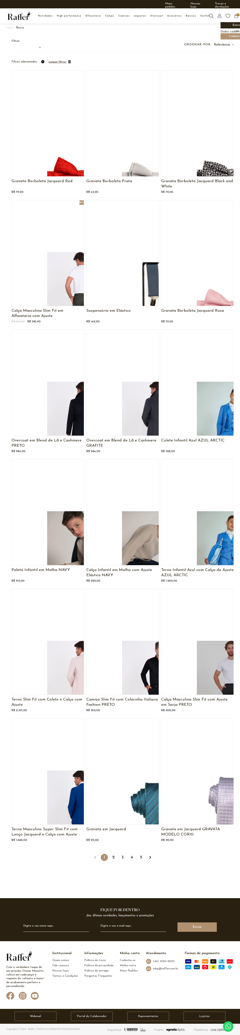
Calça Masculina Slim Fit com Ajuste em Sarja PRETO (194, 702)
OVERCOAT (156, 16)
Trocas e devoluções (222, 5)
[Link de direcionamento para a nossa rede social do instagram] (23, 996)
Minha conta (128, 965)
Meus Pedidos (129, 970)
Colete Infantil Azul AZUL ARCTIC (193, 440)
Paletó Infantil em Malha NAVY (40, 570)
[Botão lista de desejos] (228, 16)
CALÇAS (109, 16)
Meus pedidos (170, 5)
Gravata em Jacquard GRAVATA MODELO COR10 (190, 832)
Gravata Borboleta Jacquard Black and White (197, 183)
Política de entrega (96, 970)
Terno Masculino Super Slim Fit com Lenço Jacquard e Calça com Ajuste (44, 832)
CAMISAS (124, 16)
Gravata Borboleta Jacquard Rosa (192, 311)
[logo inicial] (19, 16)
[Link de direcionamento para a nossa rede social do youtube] (35, 996)
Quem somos (60, 960)
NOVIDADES (45, 16)
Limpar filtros (57, 62)
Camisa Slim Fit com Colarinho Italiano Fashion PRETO (122, 702)
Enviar (197, 927)
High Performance (69, 16)
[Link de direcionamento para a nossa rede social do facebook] (10, 996)
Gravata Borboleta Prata (109, 181)
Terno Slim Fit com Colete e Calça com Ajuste (46, 702)
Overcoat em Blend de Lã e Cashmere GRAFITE (121, 443)
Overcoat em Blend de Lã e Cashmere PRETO (46, 443)
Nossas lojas (195, 5)
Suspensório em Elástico (108, 311)
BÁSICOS (191, 16)
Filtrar (15, 41)
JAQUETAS (140, 16)
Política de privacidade (99, 965)
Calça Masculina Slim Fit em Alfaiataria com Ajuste (37, 313)
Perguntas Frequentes (98, 976)
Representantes (148, 1016)
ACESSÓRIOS (174, 16)
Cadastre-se (127, 960)
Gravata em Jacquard (106, 829)
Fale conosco (60, 965)
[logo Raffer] (19, 957)
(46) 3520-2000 (160, 961)
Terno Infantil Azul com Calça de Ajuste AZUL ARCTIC (197, 572)
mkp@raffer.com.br (162, 968)
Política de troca (95, 960)
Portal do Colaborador (92, 1016)
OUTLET (204, 16)
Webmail (35, 1016)
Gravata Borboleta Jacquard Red (42, 181)
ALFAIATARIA (93, 16)
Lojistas (204, 1016)
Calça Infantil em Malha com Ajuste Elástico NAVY (119, 572)
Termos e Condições (65, 976)
